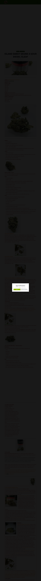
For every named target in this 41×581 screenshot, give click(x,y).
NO (24, 289)
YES (16, 289)
